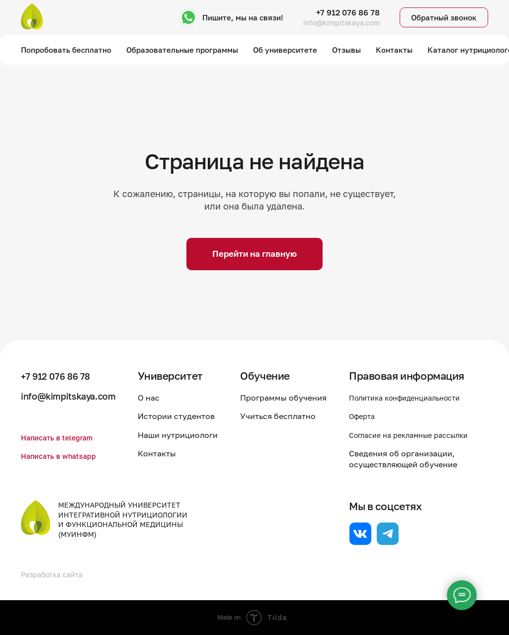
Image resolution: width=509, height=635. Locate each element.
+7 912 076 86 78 (348, 12)
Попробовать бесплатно (66, 49)
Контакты (394, 49)
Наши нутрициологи (189, 435)
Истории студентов (187, 416)
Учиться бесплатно (283, 416)
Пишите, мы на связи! (242, 17)
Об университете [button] (285, 49)
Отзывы (346, 49)
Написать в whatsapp (63, 456)
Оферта (364, 416)
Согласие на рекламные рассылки (416, 435)
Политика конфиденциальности (412, 398)
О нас (159, 398)
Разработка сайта (56, 574)
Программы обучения (289, 398)
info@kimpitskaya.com (341, 22)
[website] (360, 534)
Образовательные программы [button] (182, 49)
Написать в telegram (61, 437)
